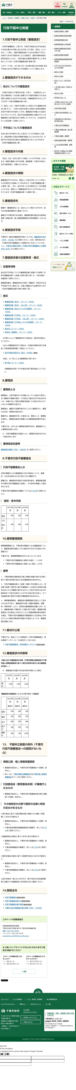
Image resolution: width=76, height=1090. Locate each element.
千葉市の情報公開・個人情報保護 (63, 130)
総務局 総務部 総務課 (61, 55)
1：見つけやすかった (35, 961)
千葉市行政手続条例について (63, 113)
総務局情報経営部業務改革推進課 (63, 60)
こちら (33, 491)
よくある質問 (64, 247)
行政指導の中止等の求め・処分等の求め (63, 120)
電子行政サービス (65, 213)
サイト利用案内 (17, 999)
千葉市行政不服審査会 (61, 125)
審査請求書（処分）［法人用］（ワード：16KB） (24, 305)
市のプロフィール (36, 1004)
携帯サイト (23, 1004)
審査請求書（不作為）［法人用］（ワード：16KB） (25, 319)
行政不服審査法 (15, 897)
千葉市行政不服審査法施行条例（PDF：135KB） (24, 908)
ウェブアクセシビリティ (8, 1004)
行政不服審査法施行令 (17, 901)
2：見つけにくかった (35, 964)
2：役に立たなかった (11, 964)
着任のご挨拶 (58, 72)
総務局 (33, 18)
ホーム (4, 18)
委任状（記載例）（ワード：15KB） (19, 332)
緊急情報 (57, 6)
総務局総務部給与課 (61, 40)
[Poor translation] (7, 1054)
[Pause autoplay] (54, 178)
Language (65, 6)
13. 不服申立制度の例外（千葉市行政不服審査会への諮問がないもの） (22, 748)
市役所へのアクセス (30, 1017)
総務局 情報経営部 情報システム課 (62, 49)
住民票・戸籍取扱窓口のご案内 (62, 174)
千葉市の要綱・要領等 (61, 136)
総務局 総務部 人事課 (61, 31)
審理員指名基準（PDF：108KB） (14, 449)
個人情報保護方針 (52, 999)
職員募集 (63, 220)
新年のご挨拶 (58, 76)
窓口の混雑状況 (65, 227)
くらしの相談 (64, 240)
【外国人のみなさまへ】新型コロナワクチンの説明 (63, 103)
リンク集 (48, 1004)
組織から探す (25, 18)
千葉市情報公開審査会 (21, 774)
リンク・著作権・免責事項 (34, 999)
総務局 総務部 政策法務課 (62, 36)
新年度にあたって (60, 97)
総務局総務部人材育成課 (62, 44)
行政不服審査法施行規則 (18, 904)
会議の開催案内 (65, 254)
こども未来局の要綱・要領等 (63, 145)
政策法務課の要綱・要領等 (63, 140)
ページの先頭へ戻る (38, 992)
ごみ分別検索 (64, 206)
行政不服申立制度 (60, 108)
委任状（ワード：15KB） (15, 329)
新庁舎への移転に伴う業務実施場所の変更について (63, 152)
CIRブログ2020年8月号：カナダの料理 (63, 66)
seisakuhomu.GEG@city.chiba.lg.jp (16, 936)
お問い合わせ (28, 1022)
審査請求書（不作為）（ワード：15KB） (20, 315)
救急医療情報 (64, 199)
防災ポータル (64, 193)
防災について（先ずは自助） (62, 81)
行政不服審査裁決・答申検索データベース (25, 644)
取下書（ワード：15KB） (15, 363)
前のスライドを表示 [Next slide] (73, 178)
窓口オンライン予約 (66, 233)
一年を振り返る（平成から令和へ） (63, 88)
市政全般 (10, 18)
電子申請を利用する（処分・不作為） (21, 353)
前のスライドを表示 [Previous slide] (70, 178)
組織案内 (17, 18)
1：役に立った (9, 961)
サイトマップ (5, 999)
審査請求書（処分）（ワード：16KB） (20, 302)
